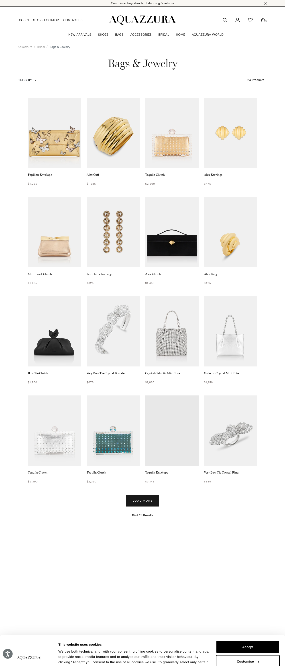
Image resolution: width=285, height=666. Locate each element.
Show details (68, 657)
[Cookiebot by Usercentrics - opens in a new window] (28, 657)
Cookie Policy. (152, 645)
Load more (143, 500)
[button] (265, 3)
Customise (248, 633)
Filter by (25, 80)
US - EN (23, 20)
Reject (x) (247, 648)
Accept (247, 619)
